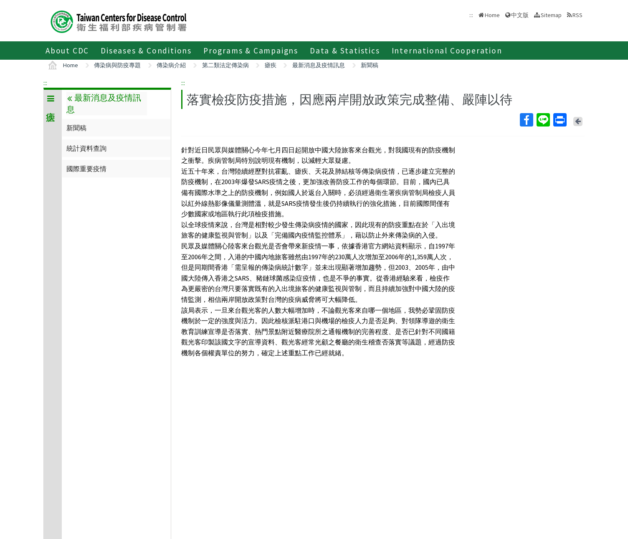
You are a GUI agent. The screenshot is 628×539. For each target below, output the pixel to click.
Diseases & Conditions (146, 51)
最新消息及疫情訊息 (318, 65)
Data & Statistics (345, 51)
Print (559, 120)
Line (543, 120)
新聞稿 (369, 65)
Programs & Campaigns (250, 51)
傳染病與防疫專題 (117, 65)
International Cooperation (447, 51)
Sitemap (551, 15)
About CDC (67, 51)
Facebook (526, 120)
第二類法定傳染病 (225, 65)
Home (492, 15)
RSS (577, 15)
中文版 (520, 15)
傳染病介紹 (171, 65)
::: (45, 82)
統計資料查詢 (86, 148)
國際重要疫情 (86, 168)
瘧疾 (270, 65)
